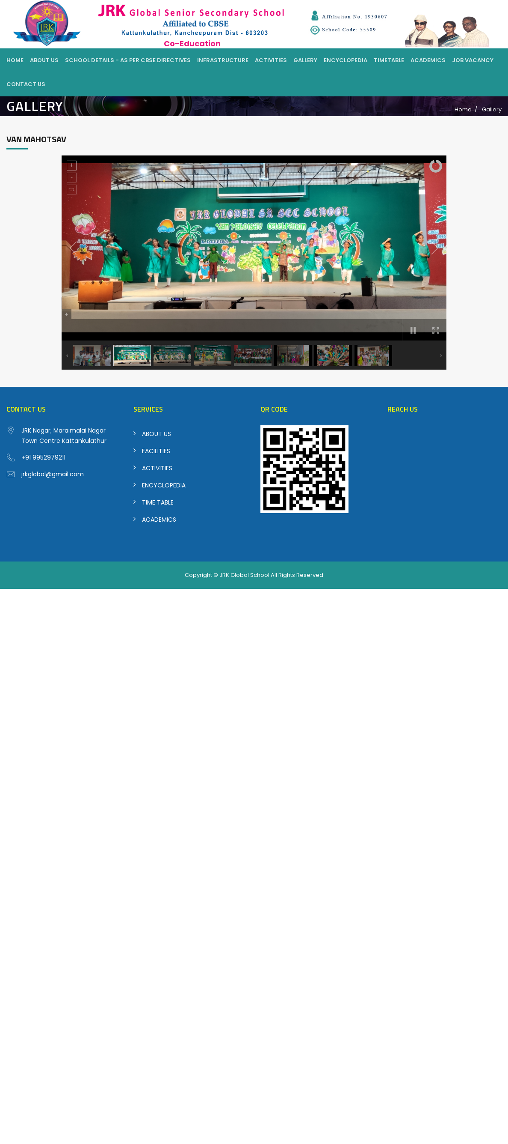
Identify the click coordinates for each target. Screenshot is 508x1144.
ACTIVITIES (157, 468)
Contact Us (25, 84)
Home (15, 60)
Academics (428, 60)
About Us (44, 60)
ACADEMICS (159, 519)
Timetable (389, 60)
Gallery (305, 60)
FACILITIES (156, 451)
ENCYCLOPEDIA (164, 485)
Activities (271, 60)
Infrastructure (222, 60)
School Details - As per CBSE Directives (128, 60)
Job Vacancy (472, 60)
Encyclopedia (345, 60)
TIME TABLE (158, 502)
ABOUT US (156, 434)
